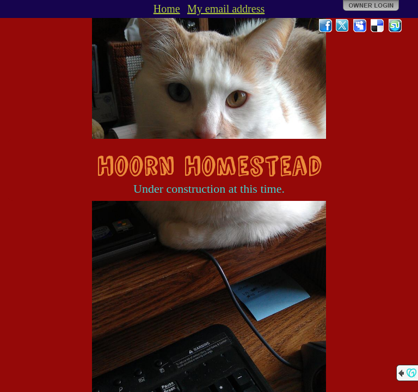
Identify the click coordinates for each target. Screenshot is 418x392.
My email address (226, 9)
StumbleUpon (395, 25)
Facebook (325, 25)
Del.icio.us (377, 25)
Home (166, 9)
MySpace (360, 25)
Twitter (343, 25)
